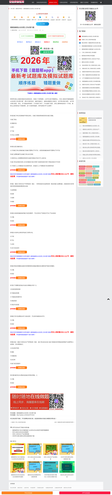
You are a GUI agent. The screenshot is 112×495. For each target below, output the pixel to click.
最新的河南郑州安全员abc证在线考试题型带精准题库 (95, 71)
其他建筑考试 (94, 2)
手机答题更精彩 (40, 36)
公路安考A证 (96, 187)
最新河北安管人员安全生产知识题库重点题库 (93, 84)
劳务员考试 (82, 180)
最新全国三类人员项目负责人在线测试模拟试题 (94, 68)
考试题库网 (32, 487)
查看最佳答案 (21, 139)
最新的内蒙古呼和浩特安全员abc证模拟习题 (95, 161)
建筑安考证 (20, 487)
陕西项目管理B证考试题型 (88, 55)
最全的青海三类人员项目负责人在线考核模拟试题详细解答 (96, 65)
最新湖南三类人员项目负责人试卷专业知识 (95, 153)
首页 (33, 2)
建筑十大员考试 (84, 2)
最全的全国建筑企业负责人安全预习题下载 (93, 94)
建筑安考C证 (96, 178)
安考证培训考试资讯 (42, 2)
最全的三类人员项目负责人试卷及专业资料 (93, 97)
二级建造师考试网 (58, 487)
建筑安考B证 (19, 8)
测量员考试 (82, 184)
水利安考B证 (88, 182)
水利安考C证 (97, 196)
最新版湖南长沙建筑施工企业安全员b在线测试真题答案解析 (96, 49)
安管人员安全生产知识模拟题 (19, 434)
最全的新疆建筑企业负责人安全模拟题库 (94, 146)
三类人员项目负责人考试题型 (88, 52)
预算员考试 (82, 189)
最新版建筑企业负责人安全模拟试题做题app (93, 81)
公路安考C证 (82, 178)
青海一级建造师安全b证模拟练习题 (91, 75)
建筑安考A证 (88, 189)
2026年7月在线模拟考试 (27, 36)
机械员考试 (95, 184)
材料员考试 (90, 196)
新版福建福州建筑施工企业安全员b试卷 (91, 46)
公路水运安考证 (64, 2)
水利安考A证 (88, 187)
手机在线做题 (28, 493)
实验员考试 (89, 178)
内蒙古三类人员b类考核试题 (18, 422)
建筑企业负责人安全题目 (87, 62)
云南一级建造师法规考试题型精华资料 (64, 422)
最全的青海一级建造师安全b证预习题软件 (92, 42)
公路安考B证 (96, 182)
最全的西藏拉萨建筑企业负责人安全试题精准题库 (94, 91)
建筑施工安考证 (53, 2)
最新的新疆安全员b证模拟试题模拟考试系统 (93, 87)
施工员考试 (82, 187)
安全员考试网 (13, 487)
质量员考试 (82, 182)
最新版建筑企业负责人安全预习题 (32, 8)
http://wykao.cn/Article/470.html (25, 415)
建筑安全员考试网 (67, 487)
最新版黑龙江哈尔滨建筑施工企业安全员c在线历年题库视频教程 (29, 430)
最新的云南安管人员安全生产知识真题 (93, 150)
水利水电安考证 (74, 2)
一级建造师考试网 (49, 487)
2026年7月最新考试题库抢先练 (56, 36)
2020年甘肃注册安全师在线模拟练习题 (22, 436)
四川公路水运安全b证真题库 (19, 432)
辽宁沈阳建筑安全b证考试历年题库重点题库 (93, 78)
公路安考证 (26, 487)
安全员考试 (97, 193)
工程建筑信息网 (40, 487)
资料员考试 (95, 189)
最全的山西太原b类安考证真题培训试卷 (94, 168)
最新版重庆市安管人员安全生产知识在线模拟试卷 (93, 58)
